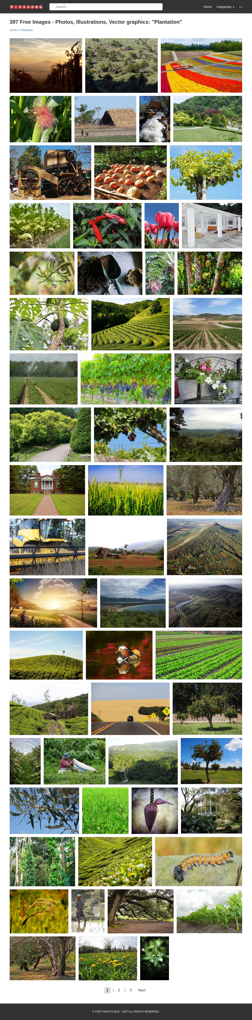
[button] (241, 7)
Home (207, 7)
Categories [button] (226, 7)
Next (141, 990)
